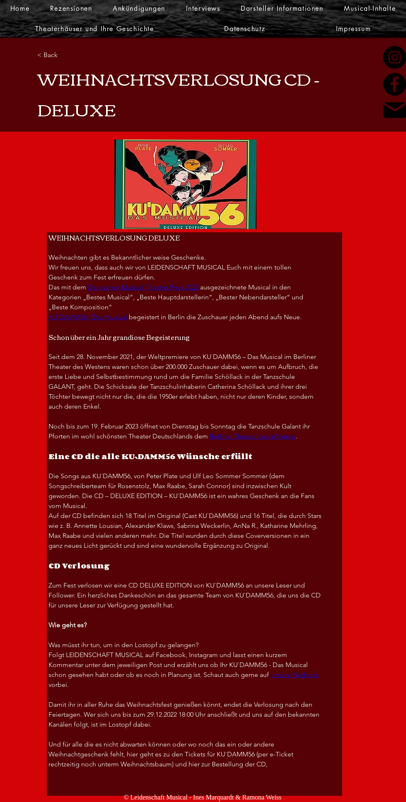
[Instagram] (394, 57)
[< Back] (64, 55)
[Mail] (395, 110)
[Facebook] (394, 84)
